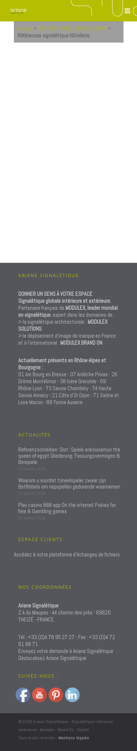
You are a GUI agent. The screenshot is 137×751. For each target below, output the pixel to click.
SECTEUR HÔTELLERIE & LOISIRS (72, 28)
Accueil (25, 28)
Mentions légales (73, 738)
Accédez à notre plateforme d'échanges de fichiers (67, 554)
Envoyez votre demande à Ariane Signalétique (65, 650)
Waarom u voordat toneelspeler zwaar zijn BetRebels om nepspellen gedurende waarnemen (69, 483)
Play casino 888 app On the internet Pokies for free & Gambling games (67, 508)
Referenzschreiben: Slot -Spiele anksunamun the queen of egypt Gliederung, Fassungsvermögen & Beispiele (69, 455)
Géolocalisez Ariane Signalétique (52, 657)
